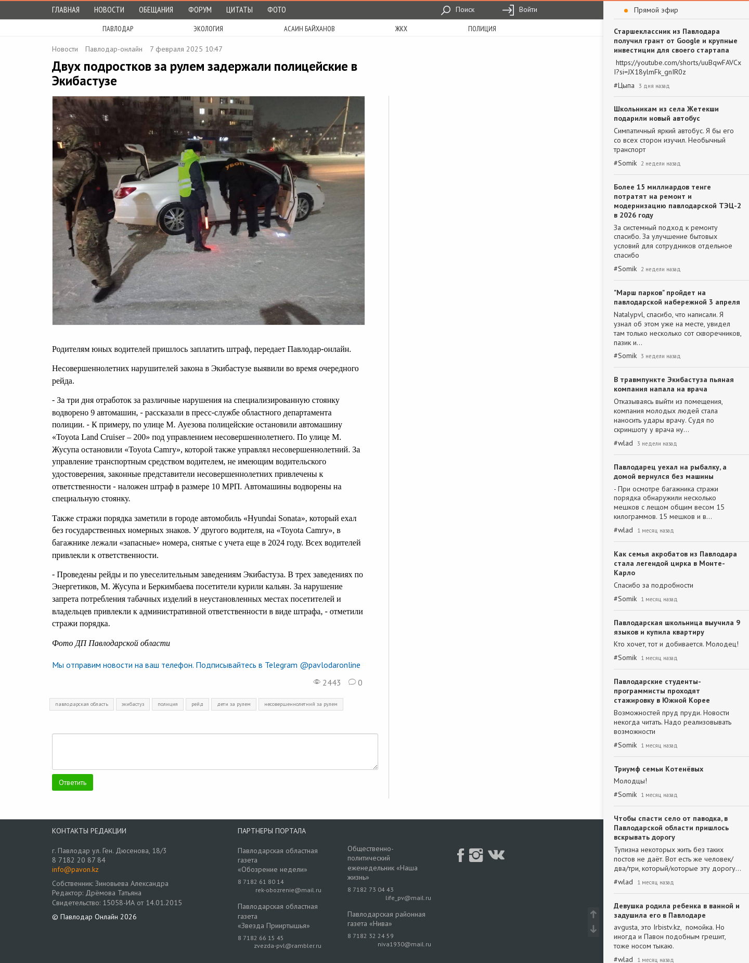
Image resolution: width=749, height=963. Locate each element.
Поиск (457, 9)
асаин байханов (309, 28)
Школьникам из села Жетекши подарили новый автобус (666, 113)
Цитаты (239, 9)
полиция (482, 28)
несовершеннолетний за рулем (301, 704)
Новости (109, 9)
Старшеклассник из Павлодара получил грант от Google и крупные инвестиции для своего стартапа (676, 41)
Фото (276, 9)
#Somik (625, 163)
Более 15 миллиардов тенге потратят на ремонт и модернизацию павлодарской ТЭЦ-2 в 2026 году (677, 201)
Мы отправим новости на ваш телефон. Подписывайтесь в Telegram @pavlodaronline (206, 665)
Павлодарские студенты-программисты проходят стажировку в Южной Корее (662, 691)
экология (208, 28)
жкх (401, 28)
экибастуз (133, 704)
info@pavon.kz (75, 869)
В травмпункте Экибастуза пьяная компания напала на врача (674, 384)
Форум (200, 9)
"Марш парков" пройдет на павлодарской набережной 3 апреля (677, 297)
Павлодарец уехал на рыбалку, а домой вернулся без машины (670, 471)
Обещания (156, 9)
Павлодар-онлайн (114, 49)
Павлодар (117, 28)
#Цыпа (624, 85)
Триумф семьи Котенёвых (658, 769)
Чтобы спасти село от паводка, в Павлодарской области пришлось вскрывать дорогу (671, 828)
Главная (66, 9)
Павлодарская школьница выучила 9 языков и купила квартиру (677, 627)
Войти (519, 9)
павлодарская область (81, 704)
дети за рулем (234, 704)
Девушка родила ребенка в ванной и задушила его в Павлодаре (677, 910)
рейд (197, 704)
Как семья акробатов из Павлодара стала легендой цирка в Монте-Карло (675, 563)
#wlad (623, 443)
